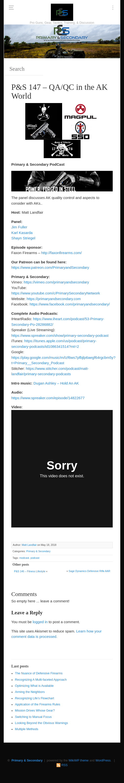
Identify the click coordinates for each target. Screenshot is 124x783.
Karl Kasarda (22, 233)
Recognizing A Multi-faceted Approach (41, 679)
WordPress (103, 760)
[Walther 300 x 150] (43, 130)
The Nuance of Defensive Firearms (39, 673)
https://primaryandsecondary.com (54, 299)
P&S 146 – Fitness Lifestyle (29, 571)
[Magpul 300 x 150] (80, 112)
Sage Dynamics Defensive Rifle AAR (89, 571)
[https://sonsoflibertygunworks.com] (62, 148)
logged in (40, 622)
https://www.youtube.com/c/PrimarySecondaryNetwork (55, 293)
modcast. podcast (29, 558)
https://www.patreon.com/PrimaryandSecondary (50, 267)
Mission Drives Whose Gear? (35, 710)
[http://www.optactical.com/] (43, 112)
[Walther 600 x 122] (62, 181)
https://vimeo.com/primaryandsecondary (56, 282)
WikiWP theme (79, 760)
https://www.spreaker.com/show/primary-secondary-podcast (60, 335)
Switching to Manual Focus (33, 717)
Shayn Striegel (23, 238)
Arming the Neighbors (30, 692)
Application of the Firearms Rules (37, 704)
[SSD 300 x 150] (80, 130)
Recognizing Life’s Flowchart (34, 698)
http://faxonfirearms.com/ (61, 253)
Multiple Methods (26, 729)
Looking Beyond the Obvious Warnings (41, 723)
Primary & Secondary (38, 551)
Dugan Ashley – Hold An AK (56, 383)
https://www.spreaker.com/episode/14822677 (48, 398)
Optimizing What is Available (34, 686)
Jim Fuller (19, 227)
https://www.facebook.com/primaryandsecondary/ (69, 304)
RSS (64, 765)
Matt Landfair (29, 545)
